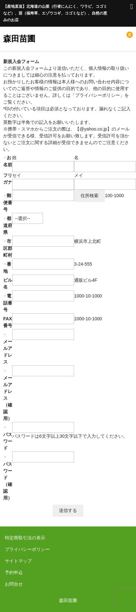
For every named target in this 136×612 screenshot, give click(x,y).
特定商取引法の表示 (25, 537)
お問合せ (14, 584)
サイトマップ (18, 560)
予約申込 (14, 572)
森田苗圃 (19, 38)
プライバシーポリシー (27, 549)
